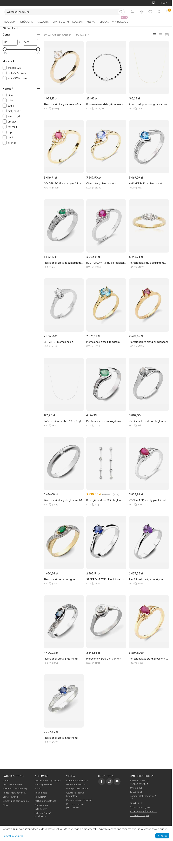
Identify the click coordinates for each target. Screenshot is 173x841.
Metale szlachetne (75, 784)
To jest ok (162, 835)
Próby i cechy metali (77, 788)
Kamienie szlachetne (77, 780)
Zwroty (38, 788)
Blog (5, 805)
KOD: (46, 108)
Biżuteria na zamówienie (16, 800)
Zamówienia (41, 805)
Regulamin (40, 796)
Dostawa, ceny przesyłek (48, 780)
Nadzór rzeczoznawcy (14, 792)
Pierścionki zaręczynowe (79, 800)
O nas (6, 780)
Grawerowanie (10, 796)
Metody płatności (44, 784)
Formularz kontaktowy (15, 788)
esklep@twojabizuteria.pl (143, 811)
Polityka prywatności (46, 800)
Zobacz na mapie (139, 815)
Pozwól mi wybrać (13, 835)
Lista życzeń (41, 809)
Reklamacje (41, 792)
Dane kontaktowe (12, 784)
